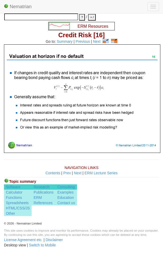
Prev (67, 173)
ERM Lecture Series (100, 173)
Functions (14, 197)
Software (13, 187)
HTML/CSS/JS (18, 208)
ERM (38, 197)
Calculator (14, 192)
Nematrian (18, 6)
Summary (65, 42)
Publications (44, 192)
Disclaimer (54, 240)
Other (10, 213)
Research (42, 187)
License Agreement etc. (23, 240)
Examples (65, 192)
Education (65, 197)
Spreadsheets (17, 203)
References (43, 203)
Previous (83, 42)
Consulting (66, 187)
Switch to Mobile (42, 245)
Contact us (66, 203)
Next (96, 42)
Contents (52, 173)
